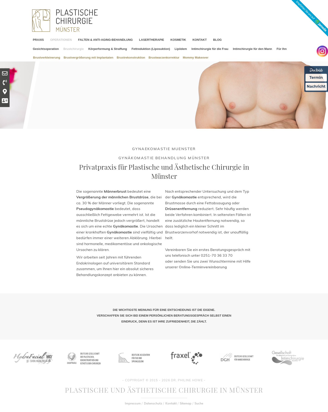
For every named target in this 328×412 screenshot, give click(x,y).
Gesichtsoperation (46, 49)
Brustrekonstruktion (131, 57)
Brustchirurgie (73, 49)
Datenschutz (153, 403)
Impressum (133, 403)
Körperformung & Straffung (107, 49)
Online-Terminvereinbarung (203, 267)
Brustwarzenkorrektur (164, 57)
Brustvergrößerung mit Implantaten (88, 57)
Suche (199, 403)
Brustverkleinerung (46, 57)
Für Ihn (282, 49)
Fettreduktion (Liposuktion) (150, 49)
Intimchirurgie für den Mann (252, 49)
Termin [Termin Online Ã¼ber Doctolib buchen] (316, 77)
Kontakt (171, 403)
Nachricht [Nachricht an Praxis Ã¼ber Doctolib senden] (316, 86)
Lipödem (180, 49)
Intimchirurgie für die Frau (210, 49)
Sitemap (185, 403)
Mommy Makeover (195, 57)
